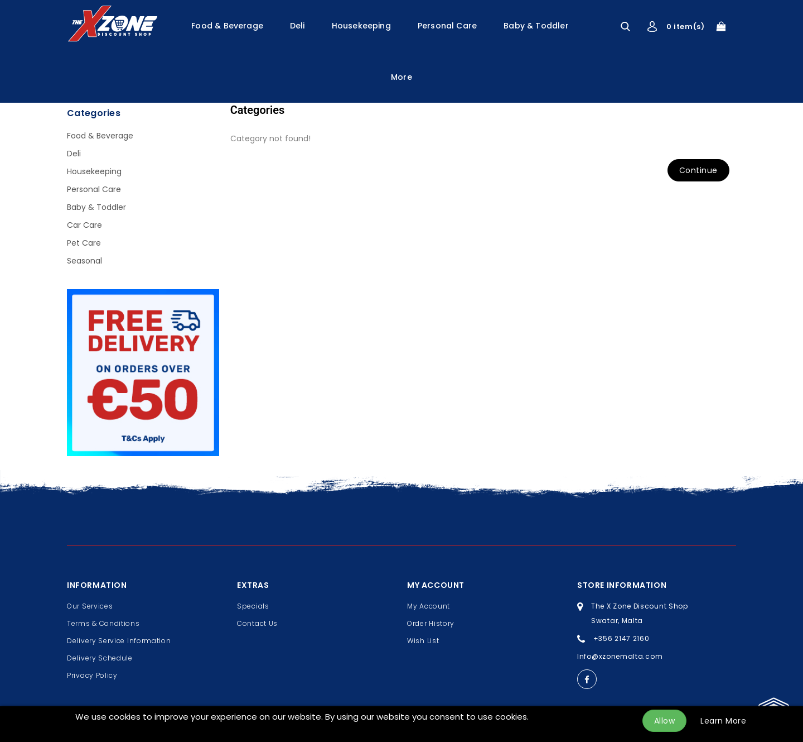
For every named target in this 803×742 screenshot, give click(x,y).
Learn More (723, 720)
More (401, 77)
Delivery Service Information (119, 640)
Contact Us (257, 623)
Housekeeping (361, 25)
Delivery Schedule (100, 658)
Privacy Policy (92, 675)
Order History (430, 623)
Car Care (84, 225)
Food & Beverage (227, 25)
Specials (253, 606)
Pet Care (84, 242)
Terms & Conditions (103, 623)
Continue (698, 170)
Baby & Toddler (536, 25)
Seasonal (84, 260)
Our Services (90, 606)
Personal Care (447, 25)
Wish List (423, 640)
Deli (297, 25)
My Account (428, 606)
